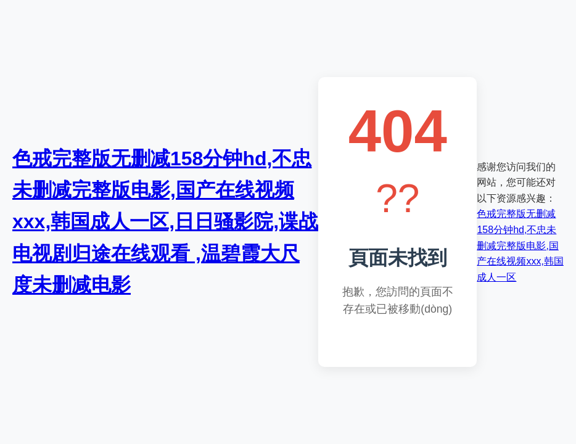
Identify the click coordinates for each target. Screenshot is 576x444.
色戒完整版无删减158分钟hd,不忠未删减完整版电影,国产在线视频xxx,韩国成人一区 (520, 245)
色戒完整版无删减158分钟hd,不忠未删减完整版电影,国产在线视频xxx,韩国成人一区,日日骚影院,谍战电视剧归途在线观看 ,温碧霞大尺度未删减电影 (165, 221)
